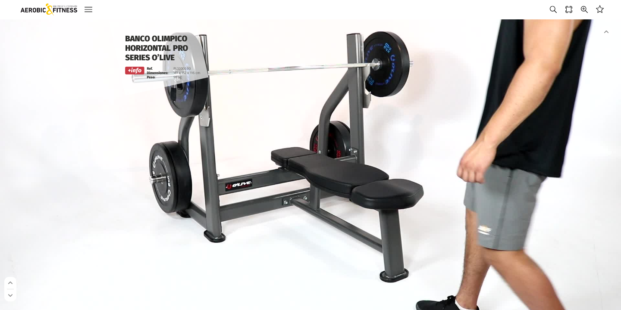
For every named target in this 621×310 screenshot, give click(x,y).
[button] (88, 9)
